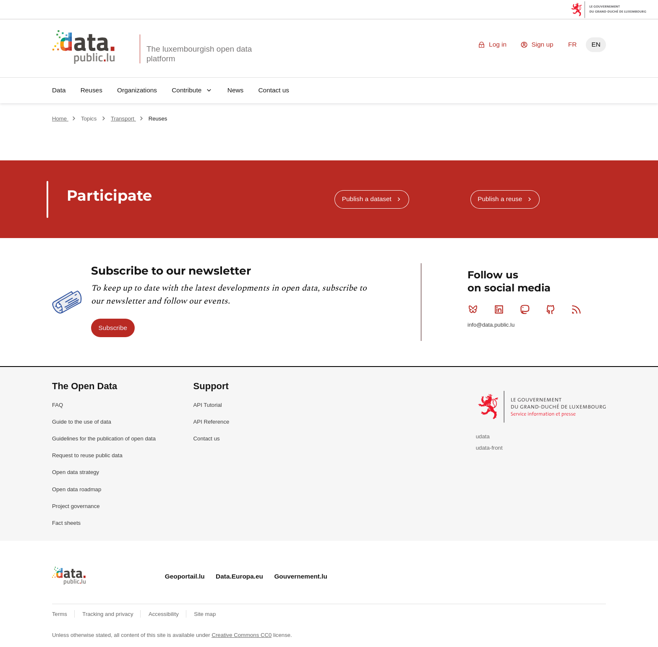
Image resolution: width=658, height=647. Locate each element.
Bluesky (474, 309)
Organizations (137, 90)
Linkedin (501, 309)
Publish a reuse (500, 198)
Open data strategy (75, 472)
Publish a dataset (367, 198)
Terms (60, 614)
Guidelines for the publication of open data (104, 438)
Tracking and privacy (108, 614)
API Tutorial (207, 405)
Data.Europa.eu (239, 576)
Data (59, 90)
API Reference (211, 422)
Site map (205, 614)
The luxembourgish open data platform (199, 54)
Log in (498, 44)
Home (60, 118)
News (235, 90)
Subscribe (113, 327)
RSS (578, 309)
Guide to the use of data (81, 422)
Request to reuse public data (87, 455)
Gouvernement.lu (300, 576)
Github (552, 309)
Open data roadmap (76, 489)
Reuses (91, 90)
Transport (123, 118)
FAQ (57, 405)
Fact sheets (66, 523)
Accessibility (164, 614)
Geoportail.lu (185, 576)
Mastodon (526, 309)
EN (595, 44)
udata (483, 436)
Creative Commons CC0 (242, 635)
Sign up (542, 44)
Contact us (273, 90)
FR (572, 44)
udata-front (489, 448)
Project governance (76, 506)
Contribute (186, 90)
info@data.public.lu (490, 325)
